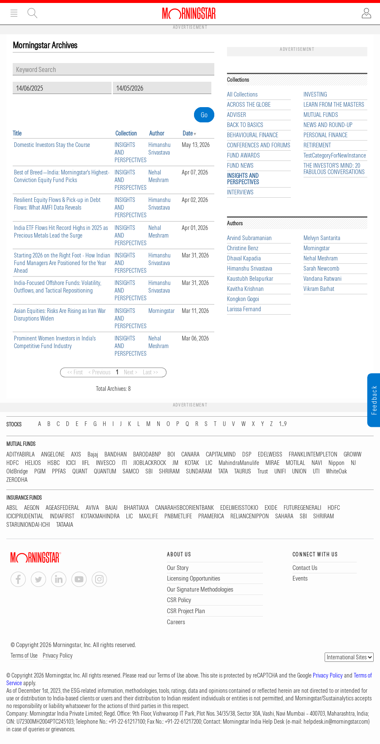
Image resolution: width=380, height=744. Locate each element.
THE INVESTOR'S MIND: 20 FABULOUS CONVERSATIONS (334, 169)
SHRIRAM (169, 471)
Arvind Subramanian (249, 238)
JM (175, 463)
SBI (149, 471)
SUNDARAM (199, 471)
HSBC (53, 463)
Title (17, 133)
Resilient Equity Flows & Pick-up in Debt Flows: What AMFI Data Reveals (57, 203)
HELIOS (33, 463)
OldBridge (17, 471)
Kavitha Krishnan (245, 289)
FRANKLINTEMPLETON (313, 454)
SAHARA (284, 516)
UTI (316, 471)
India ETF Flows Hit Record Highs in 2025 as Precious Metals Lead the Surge (61, 231)
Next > (130, 372)
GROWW (352, 454)
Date (188, 133)
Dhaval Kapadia (244, 258)
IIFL (86, 463)
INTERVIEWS (240, 192)
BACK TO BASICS (245, 125)
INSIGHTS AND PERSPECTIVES (243, 179)
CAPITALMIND (221, 454)
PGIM (40, 471)
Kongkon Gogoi (243, 299)
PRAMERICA (211, 516)
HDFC (12, 463)
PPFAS (59, 471)
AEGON (31, 508)
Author (156, 133)
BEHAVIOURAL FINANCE (252, 135)
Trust (262, 471)
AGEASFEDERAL (62, 508)
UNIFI (280, 471)
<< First (75, 372)
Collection (126, 133)
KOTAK (192, 463)
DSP (247, 454)
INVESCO (105, 463)
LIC (208, 463)
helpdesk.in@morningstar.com (335, 721)
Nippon (336, 463)
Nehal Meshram (158, 176)
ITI (124, 463)
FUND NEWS (240, 166)
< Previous (99, 372)
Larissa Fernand (244, 309)
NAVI (317, 463)
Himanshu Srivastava (159, 148)
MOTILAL (295, 463)
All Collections (242, 94)
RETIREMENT (317, 145)
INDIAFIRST (62, 516)
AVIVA (92, 508)
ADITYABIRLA (20, 454)
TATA (223, 471)
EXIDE (271, 508)
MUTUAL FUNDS (320, 115)
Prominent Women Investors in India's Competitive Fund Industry (55, 342)
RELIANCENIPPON (249, 516)
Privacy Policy (58, 655)
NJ (353, 463)
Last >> (150, 372)
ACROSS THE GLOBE (249, 105)
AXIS (76, 454)
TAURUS (242, 471)
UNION (299, 471)
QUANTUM (105, 471)
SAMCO (131, 471)
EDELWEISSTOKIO (239, 508)
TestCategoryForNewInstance (334, 155)
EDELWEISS (270, 454)
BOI (171, 454)
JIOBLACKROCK (149, 463)
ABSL (12, 508)
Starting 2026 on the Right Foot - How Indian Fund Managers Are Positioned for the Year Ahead (62, 263)
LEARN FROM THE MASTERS (333, 105)
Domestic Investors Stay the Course (52, 145)
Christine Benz (242, 248)
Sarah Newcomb (321, 269)
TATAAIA (64, 525)
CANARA (190, 454)
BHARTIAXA (136, 508)
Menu (14, 13)
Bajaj (92, 454)
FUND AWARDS (243, 155)
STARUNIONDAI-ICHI (28, 525)
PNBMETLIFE (178, 516)
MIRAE (272, 463)
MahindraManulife (239, 463)
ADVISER (236, 115)
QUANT (79, 471)
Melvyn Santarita (321, 238)
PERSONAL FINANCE (325, 135)
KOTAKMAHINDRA (100, 516)
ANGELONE (53, 454)
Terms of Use (24, 655)
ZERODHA (16, 480)
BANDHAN (115, 454)
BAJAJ (111, 508)
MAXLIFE (148, 516)
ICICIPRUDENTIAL (25, 516)
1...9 (283, 424)
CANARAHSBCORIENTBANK (184, 508)
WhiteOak (336, 471)
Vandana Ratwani (322, 279)
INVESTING (315, 94)
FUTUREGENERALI (302, 508)
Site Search (32, 13)
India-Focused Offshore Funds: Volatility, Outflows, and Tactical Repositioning (57, 286)
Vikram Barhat (318, 289)
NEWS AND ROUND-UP (328, 125)
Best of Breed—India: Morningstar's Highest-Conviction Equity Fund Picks (61, 176)
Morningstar (161, 311)
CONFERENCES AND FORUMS (258, 145)
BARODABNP (147, 454)
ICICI (71, 463)
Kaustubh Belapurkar (250, 279)
